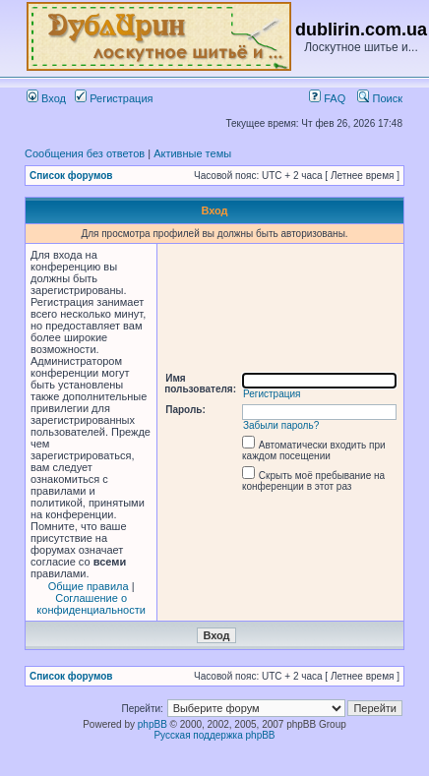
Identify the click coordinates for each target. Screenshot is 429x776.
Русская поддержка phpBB (214, 735)
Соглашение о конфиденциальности (91, 604)
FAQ (327, 98)
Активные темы (192, 153)
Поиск (379, 98)
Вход (46, 98)
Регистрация (114, 98)
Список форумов (71, 175)
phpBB (152, 724)
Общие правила (88, 586)
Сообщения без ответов (85, 153)
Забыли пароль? (281, 425)
